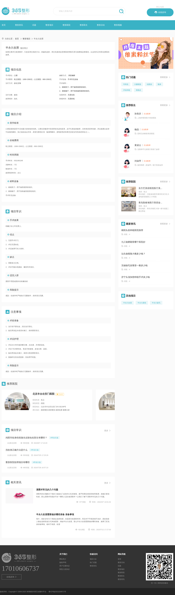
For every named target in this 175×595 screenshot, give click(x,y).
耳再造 (125, 84)
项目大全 (93, 559)
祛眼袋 (149, 84)
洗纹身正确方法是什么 (16, 450)
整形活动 (101, 25)
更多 (107, 431)
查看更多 (165, 77)
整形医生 (84, 25)
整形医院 (66, 25)
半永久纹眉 (127, 303)
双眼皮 (138, 90)
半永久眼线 (142, 303)
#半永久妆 (54, 438)
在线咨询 (11, 576)
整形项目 (49, 25)
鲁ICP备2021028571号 (57, 592)
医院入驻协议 (64, 569)
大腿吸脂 (137, 84)
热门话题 (93, 562)
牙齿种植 (126, 90)
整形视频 (118, 25)
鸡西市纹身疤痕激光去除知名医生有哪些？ (26, 437)
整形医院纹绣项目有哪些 (18, 462)
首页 (4, 25)
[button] (144, 66)
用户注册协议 (64, 566)
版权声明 (62, 562)
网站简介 (62, 559)
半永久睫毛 (156, 303)
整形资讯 (19, 25)
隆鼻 (159, 84)
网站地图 (160, 7)
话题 (34, 25)
